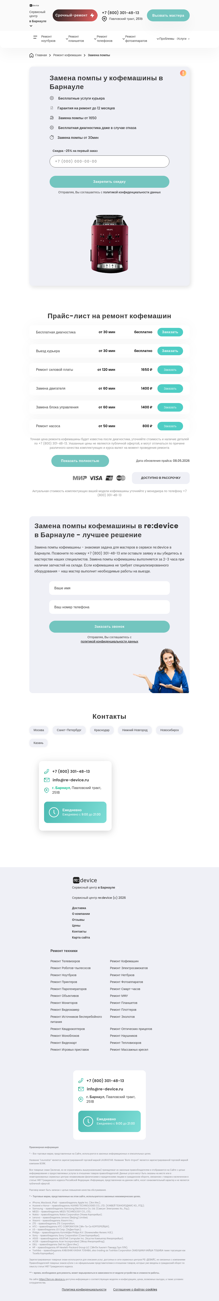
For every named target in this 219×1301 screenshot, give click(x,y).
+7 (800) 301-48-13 (120, 12)
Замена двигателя (50, 388)
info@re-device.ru (66, 780)
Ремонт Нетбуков (122, 975)
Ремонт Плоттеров (123, 1010)
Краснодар (102, 730)
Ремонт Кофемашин (124, 961)
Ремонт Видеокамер (64, 1010)
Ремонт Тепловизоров (125, 1043)
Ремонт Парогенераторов (68, 989)
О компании (81, 914)
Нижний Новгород (135, 730)
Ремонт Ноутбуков (63, 975)
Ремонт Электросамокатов (129, 968)
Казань (38, 743)
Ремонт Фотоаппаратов (126, 982)
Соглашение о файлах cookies (135, 1290)
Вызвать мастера (168, 15)
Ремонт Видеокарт (63, 1043)
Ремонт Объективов (64, 996)
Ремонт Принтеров (63, 982)
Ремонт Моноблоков (64, 1036)
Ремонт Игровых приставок (69, 1049)
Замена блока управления (57, 407)
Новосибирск (169, 730)
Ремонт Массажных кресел (129, 1049)
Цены (76, 925)
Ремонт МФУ (119, 996)
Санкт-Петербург (69, 730)
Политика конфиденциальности (83, 1290)
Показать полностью (80, 460)
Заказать (170, 332)
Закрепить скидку (109, 181)
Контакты (79, 931)
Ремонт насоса (48, 426)
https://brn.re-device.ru (52, 1279)
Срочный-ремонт (75, 15)
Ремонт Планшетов (123, 1003)
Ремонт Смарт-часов (125, 989)
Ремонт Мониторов (63, 1003)
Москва (39, 730)
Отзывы (78, 920)
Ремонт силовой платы (54, 369)
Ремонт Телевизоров (65, 961)
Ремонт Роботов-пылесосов (70, 968)
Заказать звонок (109, 626)
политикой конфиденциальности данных (132, 192)
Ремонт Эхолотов (122, 1017)
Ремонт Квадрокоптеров (67, 1029)
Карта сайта (81, 937)
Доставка (79, 908)
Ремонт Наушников (123, 1036)
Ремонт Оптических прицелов (131, 1029)
